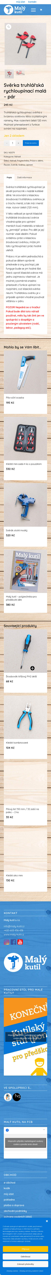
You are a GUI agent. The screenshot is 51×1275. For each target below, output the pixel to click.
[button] (47, 1221)
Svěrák (14, 164)
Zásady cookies (12, 1271)
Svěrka (21, 164)
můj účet (9, 1194)
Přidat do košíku (31, 143)
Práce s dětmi (36, 160)
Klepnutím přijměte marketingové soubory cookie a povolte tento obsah (25, 1036)
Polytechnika (23, 160)
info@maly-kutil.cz (14, 926)
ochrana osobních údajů (18, 1216)
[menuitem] (21, 2)
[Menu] (32, 9)
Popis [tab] (9, 177)
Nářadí (17, 156)
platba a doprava (14, 1205)
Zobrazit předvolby (25, 1264)
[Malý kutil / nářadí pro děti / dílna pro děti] (21, 9)
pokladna (9, 1199)
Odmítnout (25, 1256)
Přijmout (25, 1249)
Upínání (29, 164)
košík (7, 1188)
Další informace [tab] (24, 177)
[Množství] (13, 143)
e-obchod (9, 1182)
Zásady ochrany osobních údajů (31, 1271)
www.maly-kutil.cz (14, 934)
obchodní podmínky (15, 1211)
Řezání (7, 164)
